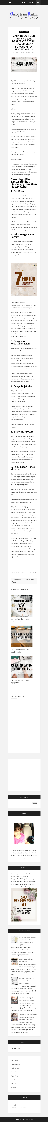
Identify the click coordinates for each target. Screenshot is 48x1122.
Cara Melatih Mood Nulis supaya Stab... (20, 681)
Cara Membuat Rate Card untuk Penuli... (20, 651)
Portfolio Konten (16, 1064)
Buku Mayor (14, 1060)
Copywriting (14, 1076)
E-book (13, 1080)
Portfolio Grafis (15, 1068)
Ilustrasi (13, 1087)
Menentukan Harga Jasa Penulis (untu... (20, 620)
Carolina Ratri (20, 53)
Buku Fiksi (14, 1084)
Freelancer (24, 32)
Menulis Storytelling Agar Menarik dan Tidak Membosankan (27, 981)
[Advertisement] (26, 775)
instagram (15, 1106)
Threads (24, 1106)
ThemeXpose (29, 1119)
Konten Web (14, 1072)
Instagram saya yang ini (24, 305)
